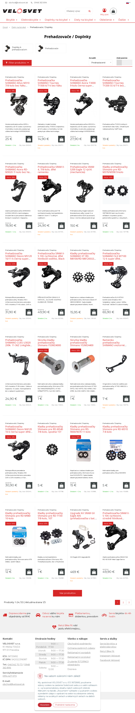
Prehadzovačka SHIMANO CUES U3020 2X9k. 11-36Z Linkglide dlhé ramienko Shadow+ (18, 345)
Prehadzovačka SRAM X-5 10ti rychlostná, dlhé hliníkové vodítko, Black (51, 256)
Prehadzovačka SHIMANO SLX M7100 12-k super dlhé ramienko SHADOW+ (114, 257)
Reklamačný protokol (79, 657)
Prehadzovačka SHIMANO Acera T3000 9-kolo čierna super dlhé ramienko (83, 84)
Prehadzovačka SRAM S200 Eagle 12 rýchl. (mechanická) (82, 169)
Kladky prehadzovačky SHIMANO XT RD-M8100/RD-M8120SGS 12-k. (82, 257)
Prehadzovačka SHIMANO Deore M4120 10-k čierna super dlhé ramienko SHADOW (18, 430)
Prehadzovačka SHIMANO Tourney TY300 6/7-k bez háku (50, 83)
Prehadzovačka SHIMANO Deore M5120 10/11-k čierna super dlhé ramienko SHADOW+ (18, 258)
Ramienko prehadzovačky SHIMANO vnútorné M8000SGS (114, 343)
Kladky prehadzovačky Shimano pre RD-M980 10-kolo (17, 516)
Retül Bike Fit (107, 651)
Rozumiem (44, 705)
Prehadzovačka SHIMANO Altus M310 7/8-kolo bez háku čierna (17, 84)
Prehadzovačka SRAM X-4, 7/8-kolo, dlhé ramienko (51, 169)
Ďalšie (123, 19)
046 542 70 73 (15, 664)
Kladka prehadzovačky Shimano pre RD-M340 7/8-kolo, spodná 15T (50, 429)
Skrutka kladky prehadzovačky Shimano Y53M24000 (49, 342)
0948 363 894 (40, 2)
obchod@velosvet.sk (18, 2)
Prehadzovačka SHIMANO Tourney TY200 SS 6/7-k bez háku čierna (113, 84)
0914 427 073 (10, 676)
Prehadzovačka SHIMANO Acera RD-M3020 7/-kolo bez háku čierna (18, 170)
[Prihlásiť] (104, 11)
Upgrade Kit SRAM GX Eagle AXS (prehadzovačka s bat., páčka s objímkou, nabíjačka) (83, 518)
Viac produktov (67, 593)
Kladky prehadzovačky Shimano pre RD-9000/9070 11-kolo (82, 429)
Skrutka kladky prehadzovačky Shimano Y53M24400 (81, 342)
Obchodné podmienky (79, 643)
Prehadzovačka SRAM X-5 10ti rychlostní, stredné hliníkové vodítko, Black (116, 517)
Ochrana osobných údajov (81, 648)
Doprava (72, 669)
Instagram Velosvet (110, 656)
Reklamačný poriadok (79, 652)
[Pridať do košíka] (29, 139)
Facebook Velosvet (110, 660)
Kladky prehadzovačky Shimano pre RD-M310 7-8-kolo (115, 429)
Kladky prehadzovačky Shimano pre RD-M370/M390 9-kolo (115, 169)
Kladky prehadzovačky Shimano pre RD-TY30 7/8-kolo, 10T (50, 516)
